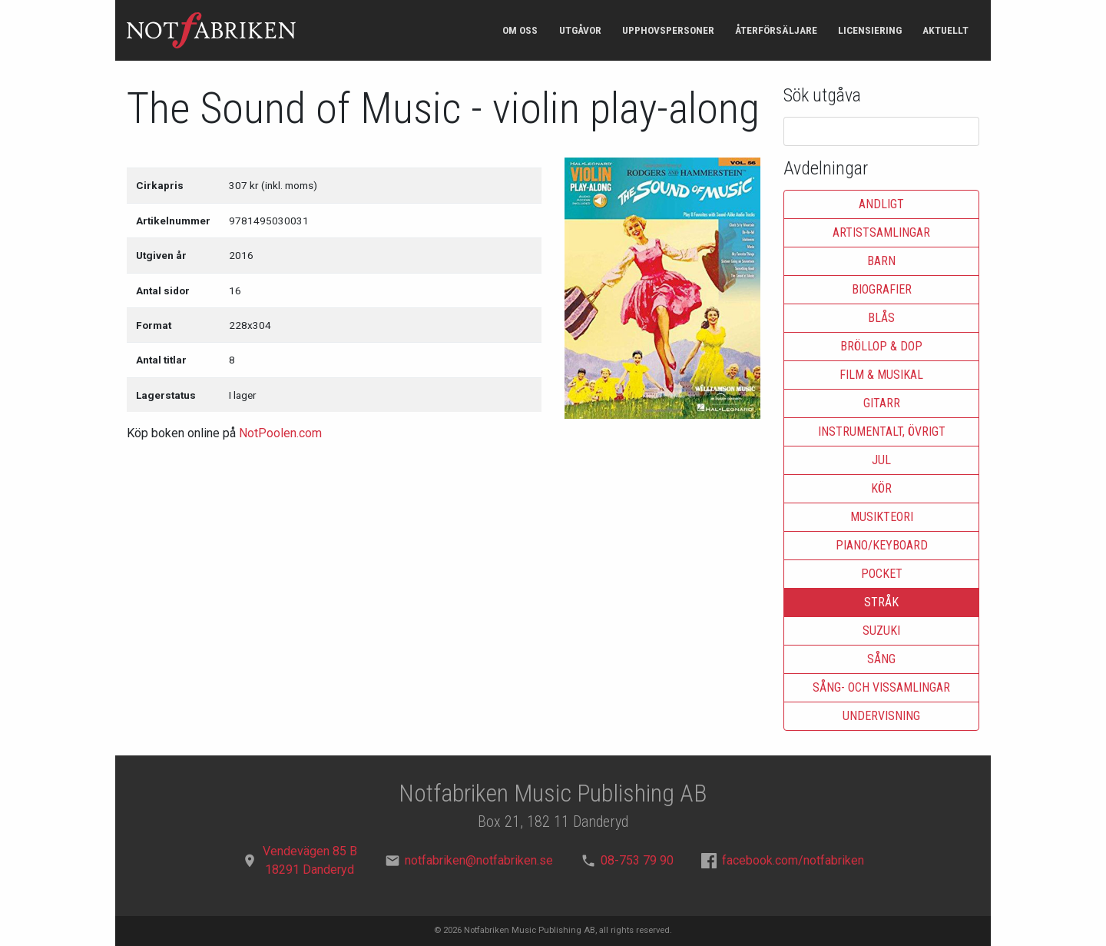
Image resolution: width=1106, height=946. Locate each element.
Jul (881, 460)
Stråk (881, 602)
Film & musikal (881, 374)
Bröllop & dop (881, 346)
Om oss (520, 30)
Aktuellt (945, 30)
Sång (881, 659)
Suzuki (881, 630)
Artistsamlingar (881, 232)
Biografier (882, 289)
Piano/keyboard (882, 545)
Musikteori (881, 517)
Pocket (881, 573)
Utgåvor (580, 30)
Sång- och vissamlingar (881, 687)
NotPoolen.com (280, 433)
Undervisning (881, 716)
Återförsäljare (776, 30)
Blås (881, 317)
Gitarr (881, 403)
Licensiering (870, 30)
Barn (881, 261)
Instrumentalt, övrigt (881, 431)
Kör (881, 488)
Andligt (881, 204)
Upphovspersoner (668, 30)
